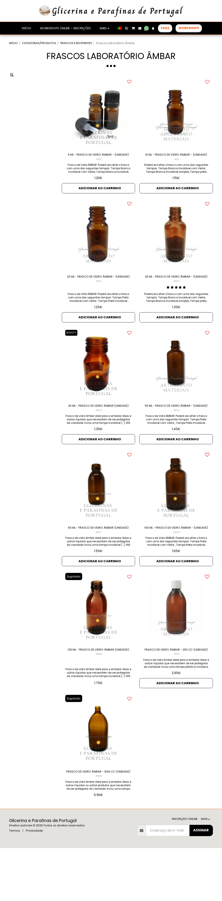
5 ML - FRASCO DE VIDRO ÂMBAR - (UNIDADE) (98, 169)
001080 (99, 700)
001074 (176, 442)
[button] (127, 28)
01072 (177, 176)
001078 (99, 442)
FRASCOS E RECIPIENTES (76, 43)
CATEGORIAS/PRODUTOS (39, 43)
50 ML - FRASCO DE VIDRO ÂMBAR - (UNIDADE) (176, 434)
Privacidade (34, 883)
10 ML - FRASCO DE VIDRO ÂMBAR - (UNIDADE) (176, 169)
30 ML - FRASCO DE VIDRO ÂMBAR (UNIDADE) (98, 434)
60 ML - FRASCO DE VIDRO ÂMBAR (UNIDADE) (98, 563)
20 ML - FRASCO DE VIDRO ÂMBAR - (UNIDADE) (98, 298)
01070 (99, 176)
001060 (99, 828)
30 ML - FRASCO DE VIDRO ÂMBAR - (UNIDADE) (176, 298)
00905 (176, 700)
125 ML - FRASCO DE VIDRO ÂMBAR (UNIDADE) (98, 692)
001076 (177, 570)
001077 (99, 570)
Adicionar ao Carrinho (99, 205)
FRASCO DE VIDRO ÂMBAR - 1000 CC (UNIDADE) (98, 821)
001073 (176, 305)
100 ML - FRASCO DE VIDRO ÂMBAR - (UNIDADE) (176, 563)
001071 (98, 305)
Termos (14, 883)
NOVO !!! (72, 358)
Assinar (201, 883)
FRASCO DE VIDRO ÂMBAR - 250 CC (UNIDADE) (176, 692)
